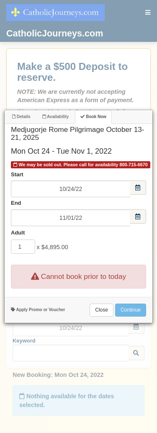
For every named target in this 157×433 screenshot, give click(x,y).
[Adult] (23, 247)
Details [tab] (21, 116)
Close (101, 310)
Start (17, 174)
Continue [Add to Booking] (131, 310)
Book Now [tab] (93, 116)
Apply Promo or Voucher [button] (38, 309)
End (16, 203)
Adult (18, 232)
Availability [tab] (55, 116)
